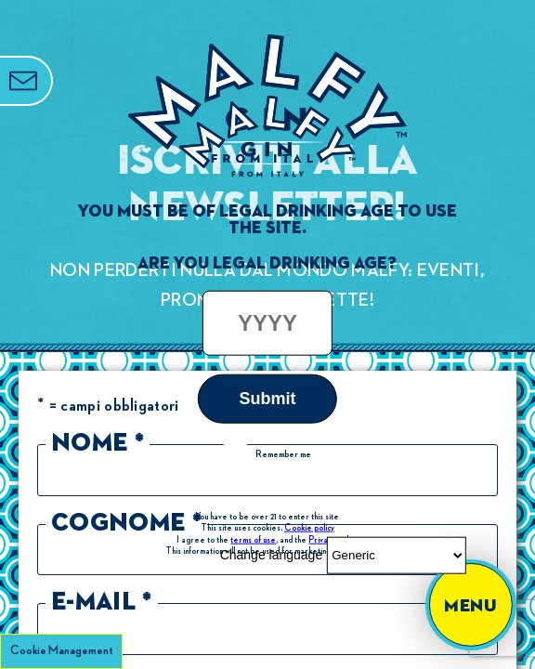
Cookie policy (309, 526)
